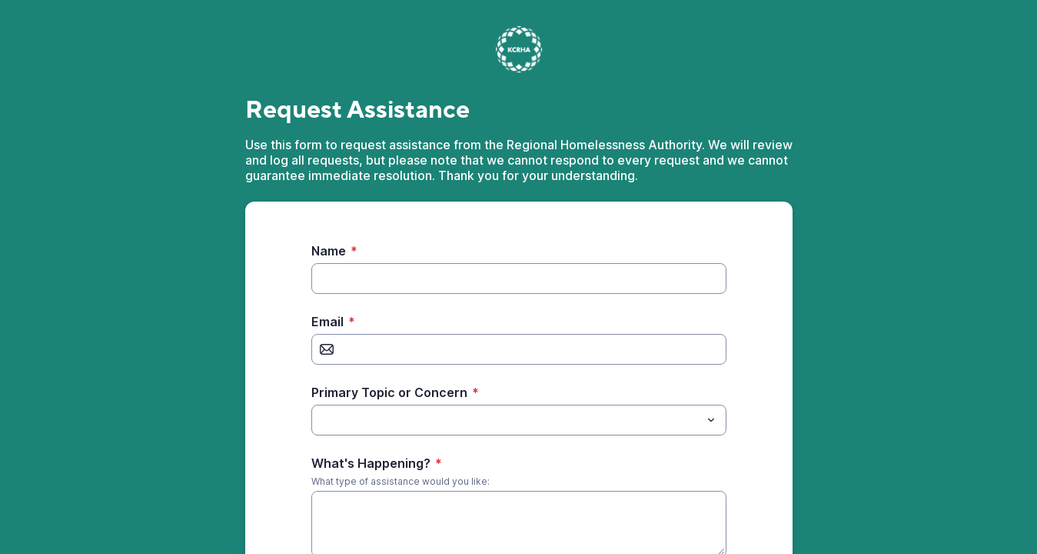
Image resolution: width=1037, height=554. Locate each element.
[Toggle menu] (711, 420)
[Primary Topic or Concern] (506, 420)
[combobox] (518, 420)
